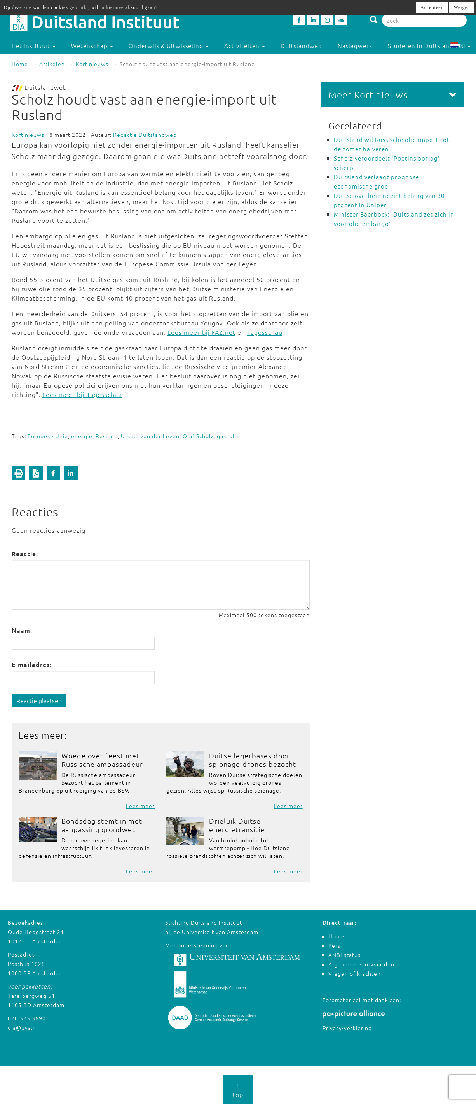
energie (81, 436)
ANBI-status (344, 955)
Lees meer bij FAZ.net (201, 332)
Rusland (107, 436)
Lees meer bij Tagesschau (82, 394)
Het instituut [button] (34, 46)
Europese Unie (48, 436)
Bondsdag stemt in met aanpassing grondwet (101, 825)
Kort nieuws (92, 64)
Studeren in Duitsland (424, 46)
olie (234, 436)
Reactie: (25, 553)
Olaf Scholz (198, 436)
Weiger (461, 7)
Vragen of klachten (354, 973)
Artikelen (52, 64)
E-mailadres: (32, 664)
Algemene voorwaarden (361, 964)
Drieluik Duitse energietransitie (237, 825)
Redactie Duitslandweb (145, 134)
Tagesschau (264, 332)
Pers (334, 945)
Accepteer (431, 7)
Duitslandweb (301, 46)
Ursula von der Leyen (150, 436)
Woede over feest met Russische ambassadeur (102, 759)
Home (20, 64)
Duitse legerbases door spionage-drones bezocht (252, 759)
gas (221, 436)
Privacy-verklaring (347, 1028)
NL (460, 46)
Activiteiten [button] (244, 46)
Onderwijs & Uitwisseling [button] (169, 46)
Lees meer (140, 806)
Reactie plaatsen (39, 700)
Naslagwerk (355, 46)
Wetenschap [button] (92, 46)
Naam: (22, 630)
